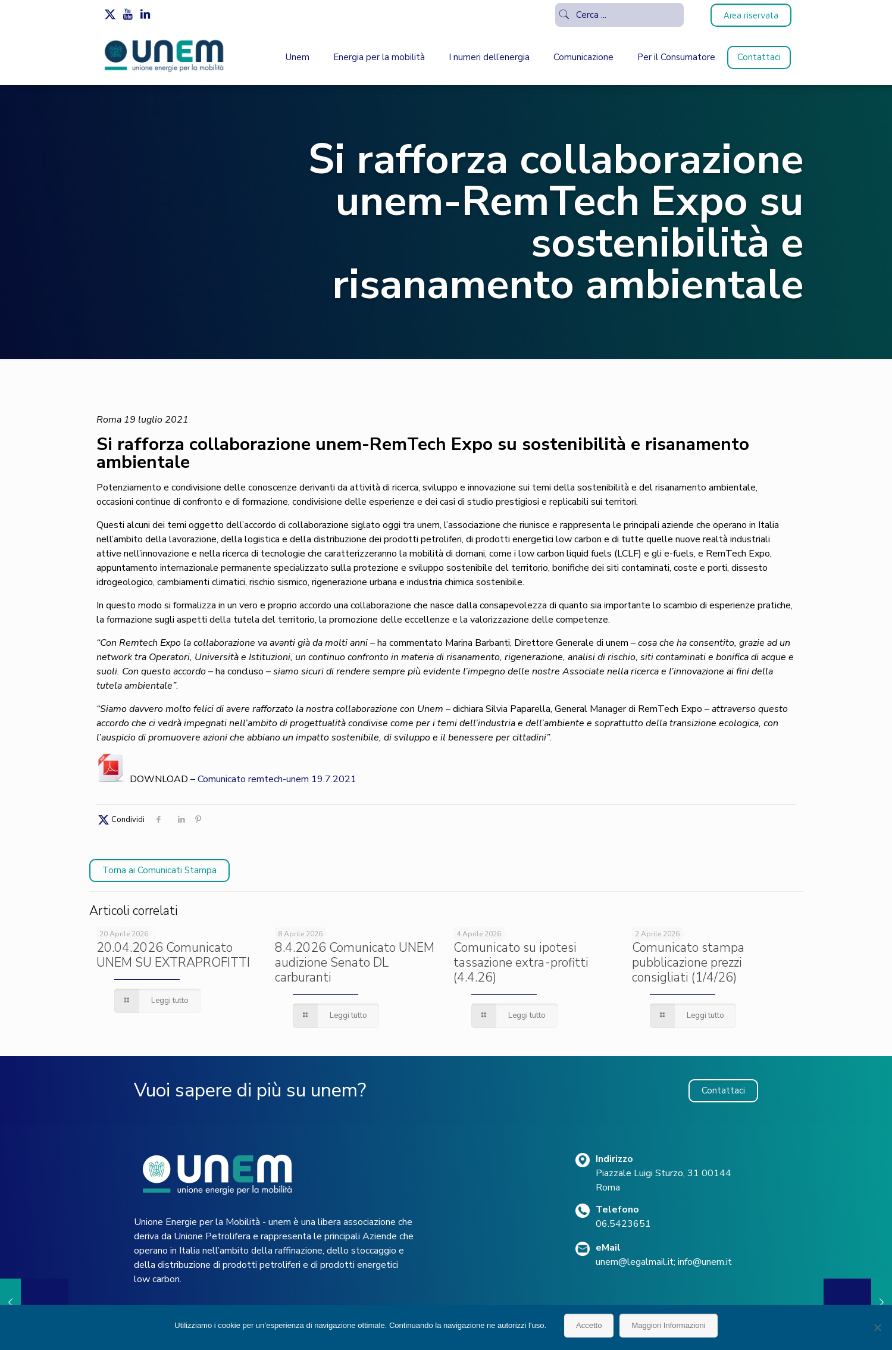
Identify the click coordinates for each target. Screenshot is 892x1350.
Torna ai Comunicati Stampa (159, 870)
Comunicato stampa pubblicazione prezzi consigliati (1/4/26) (688, 962)
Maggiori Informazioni (668, 1325)
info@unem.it (705, 1261)
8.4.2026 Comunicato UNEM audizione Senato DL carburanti (354, 962)
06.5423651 (623, 1223)
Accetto (589, 1325)
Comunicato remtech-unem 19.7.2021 (277, 779)
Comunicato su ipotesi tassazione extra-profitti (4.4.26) (521, 962)
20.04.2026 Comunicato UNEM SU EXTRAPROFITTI (173, 955)
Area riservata (751, 15)
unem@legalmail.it (635, 1261)
